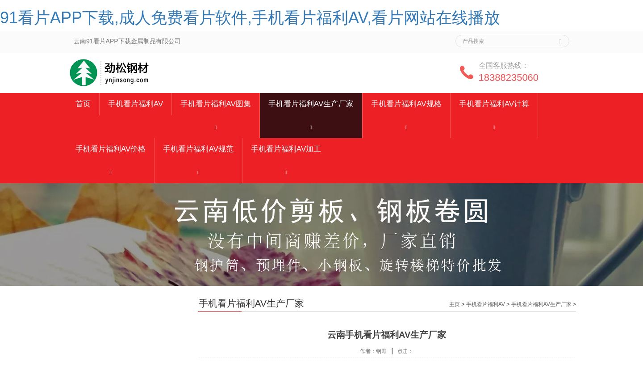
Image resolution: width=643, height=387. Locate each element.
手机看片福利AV (135, 104)
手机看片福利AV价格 (110, 149)
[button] (215, 126)
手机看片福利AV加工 (286, 149)
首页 (83, 104)
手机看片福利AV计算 (494, 104)
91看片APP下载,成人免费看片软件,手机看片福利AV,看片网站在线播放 (250, 17)
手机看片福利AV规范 (198, 149)
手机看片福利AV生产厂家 (311, 104)
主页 (454, 304)
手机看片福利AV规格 (406, 104)
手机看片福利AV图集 (215, 104)
